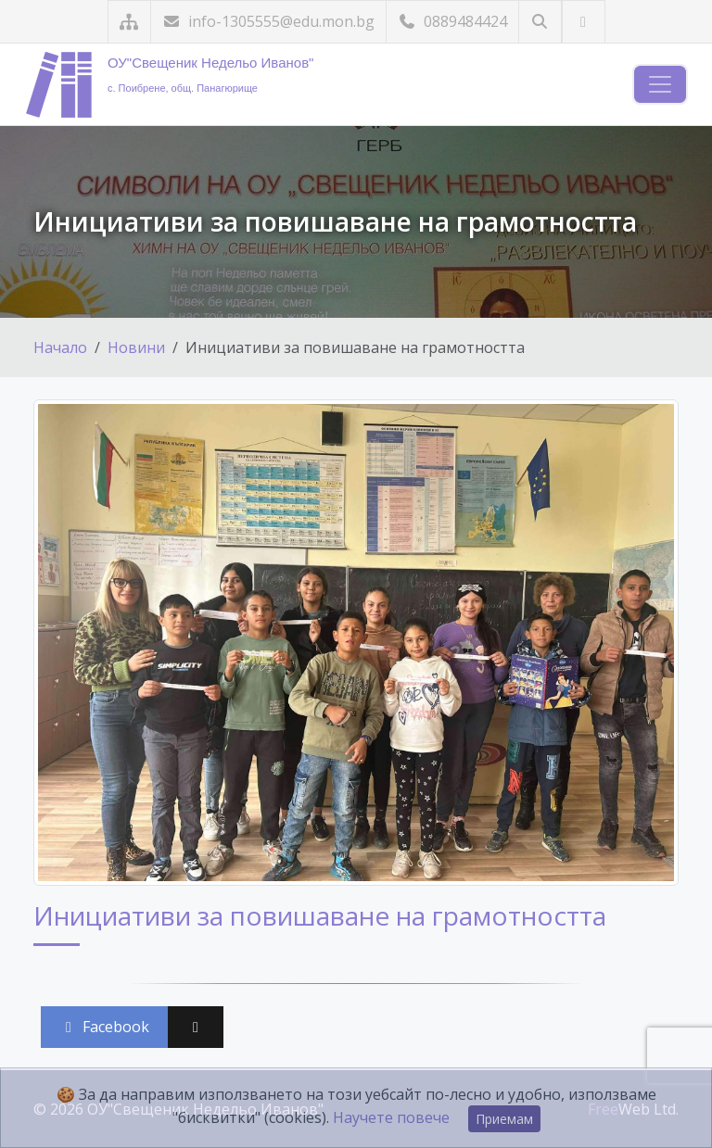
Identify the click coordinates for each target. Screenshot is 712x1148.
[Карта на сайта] (129, 22)
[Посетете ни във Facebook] (583, 22)
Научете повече (391, 1117)
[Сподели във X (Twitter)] (195, 1027)
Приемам (504, 1119)
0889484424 (452, 21)
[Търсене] (540, 22)
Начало (60, 347)
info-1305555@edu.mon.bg (268, 21)
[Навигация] (660, 84)
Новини (136, 347)
